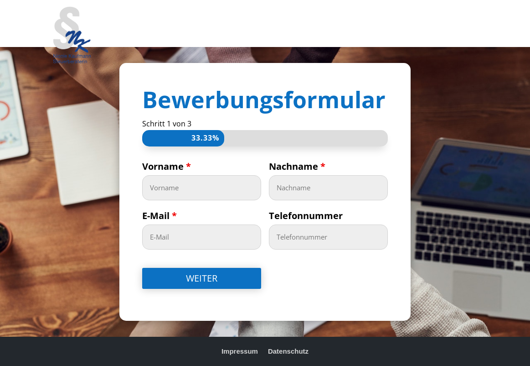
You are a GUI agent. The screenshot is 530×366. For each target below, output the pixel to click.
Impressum (239, 351)
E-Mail (159, 215)
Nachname (297, 166)
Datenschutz (288, 351)
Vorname (166, 166)
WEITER (201, 278)
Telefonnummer (306, 215)
